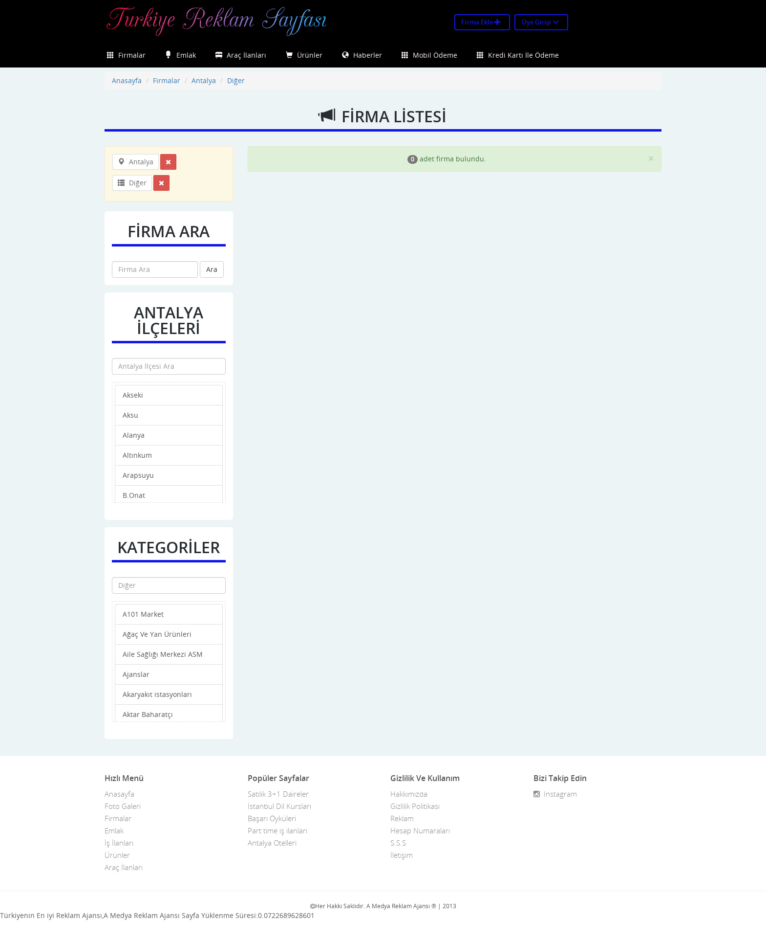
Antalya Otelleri (272, 843)
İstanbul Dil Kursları (279, 806)
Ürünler (304, 55)
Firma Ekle (481, 22)
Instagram (555, 794)
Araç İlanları (240, 55)
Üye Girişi (540, 22)
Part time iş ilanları (277, 830)
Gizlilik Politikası (415, 806)
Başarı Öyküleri (272, 818)
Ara (211, 269)
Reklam (402, 818)
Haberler (362, 55)
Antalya (204, 80)
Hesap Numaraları (420, 830)
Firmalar (126, 55)
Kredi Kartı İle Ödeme (518, 55)
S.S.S (398, 843)
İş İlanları (119, 843)
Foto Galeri (123, 806)
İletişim (401, 855)
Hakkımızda (408, 794)
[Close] (651, 158)
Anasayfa (127, 80)
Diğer (236, 80)
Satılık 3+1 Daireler (278, 794)
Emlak (180, 55)
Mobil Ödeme (429, 55)
